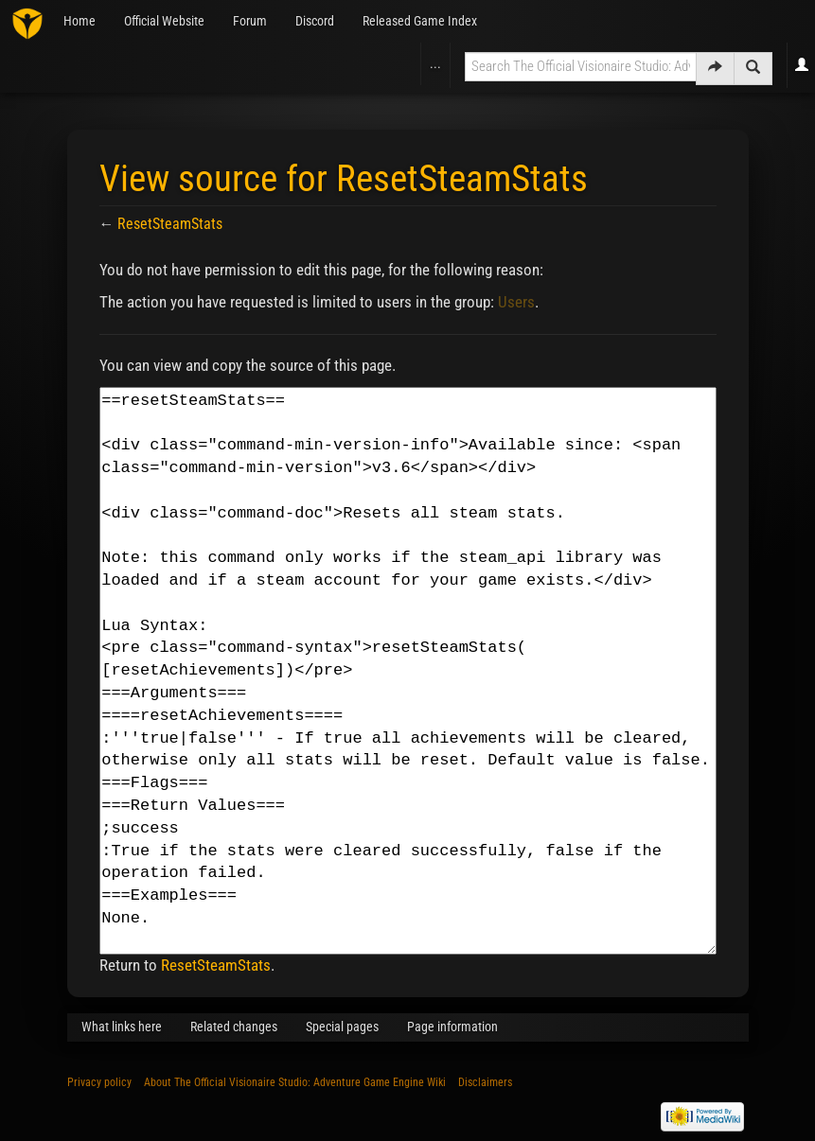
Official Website (164, 20)
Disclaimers (485, 1082)
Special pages (342, 1026)
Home (79, 20)
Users (516, 301)
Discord (314, 20)
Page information (452, 1026)
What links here (121, 1026)
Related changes (233, 1026)
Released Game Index (420, 20)
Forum (250, 20)
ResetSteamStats (169, 224)
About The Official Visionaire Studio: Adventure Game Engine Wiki (295, 1082)
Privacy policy (99, 1082)
